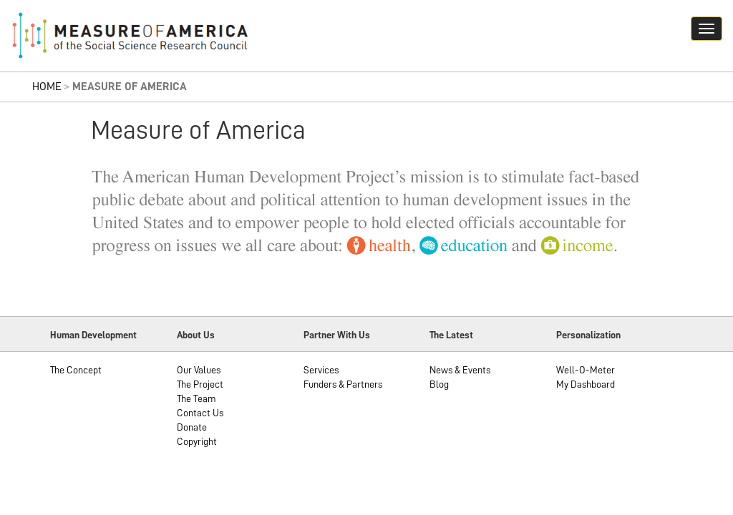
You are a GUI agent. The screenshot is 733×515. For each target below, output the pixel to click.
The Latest (451, 335)
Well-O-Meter (585, 370)
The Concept (76, 370)
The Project (200, 384)
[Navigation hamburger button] (706, 28)
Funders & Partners (343, 384)
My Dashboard (585, 384)
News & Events (459, 370)
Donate (192, 427)
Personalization (588, 335)
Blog (439, 384)
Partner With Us (337, 335)
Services (321, 370)
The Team (196, 398)
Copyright (197, 441)
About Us (196, 335)
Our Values (198, 370)
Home (47, 86)
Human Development (93, 335)
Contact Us (200, 413)
